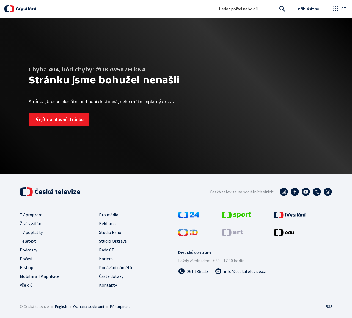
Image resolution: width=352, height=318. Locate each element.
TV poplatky (31, 232)
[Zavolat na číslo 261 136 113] (193, 271)
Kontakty (108, 285)
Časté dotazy (111, 276)
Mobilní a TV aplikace (39, 276)
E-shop (26, 267)
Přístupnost (120, 306)
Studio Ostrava (113, 241)
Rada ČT (106, 250)
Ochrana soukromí (88, 306)
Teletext (28, 241)
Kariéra (106, 258)
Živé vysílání (31, 223)
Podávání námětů (115, 267)
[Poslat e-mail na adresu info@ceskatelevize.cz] (240, 271)
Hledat (281, 10)
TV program (31, 214)
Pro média (108, 214)
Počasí (26, 258)
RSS (329, 306)
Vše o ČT (27, 285)
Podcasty (28, 250)
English (61, 306)
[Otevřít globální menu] (339, 9)
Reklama (107, 223)
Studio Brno (110, 232)
